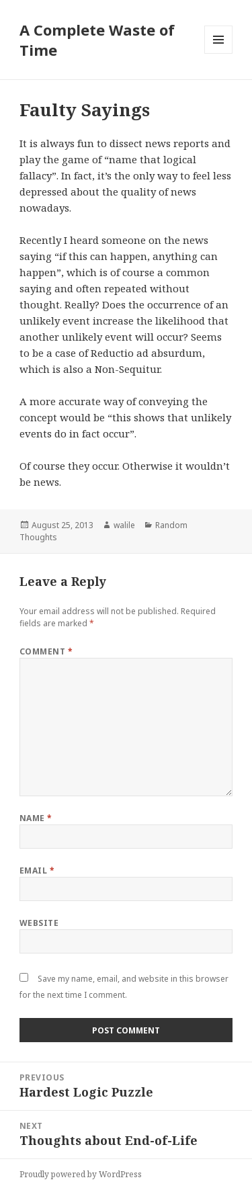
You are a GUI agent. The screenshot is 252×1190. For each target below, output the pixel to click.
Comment (46, 651)
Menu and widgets (219, 53)
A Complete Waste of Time (97, 39)
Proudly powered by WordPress (80, 1174)
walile (124, 525)
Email (36, 870)
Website (38, 923)
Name (35, 818)
